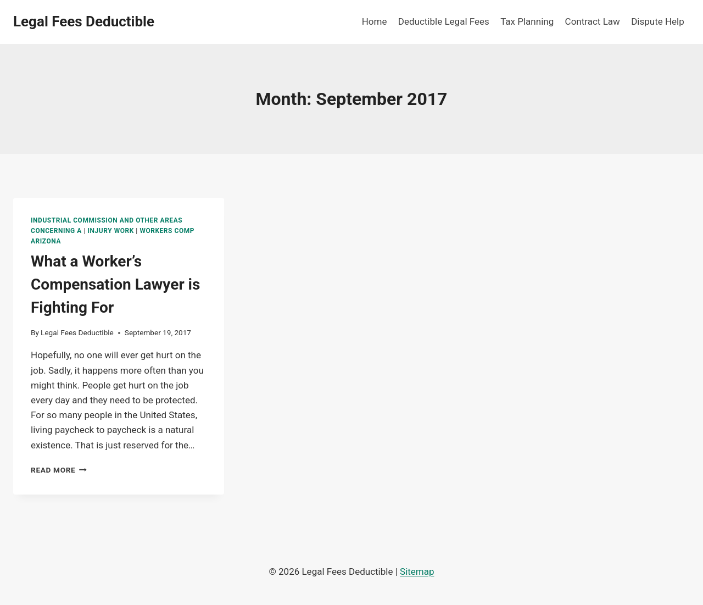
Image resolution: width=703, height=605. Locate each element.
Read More (59, 469)
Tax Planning (527, 21)
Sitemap (417, 571)
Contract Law (592, 21)
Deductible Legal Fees (443, 21)
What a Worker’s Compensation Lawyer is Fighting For (115, 284)
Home (374, 21)
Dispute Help (657, 21)
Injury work (111, 231)
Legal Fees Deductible (77, 332)
